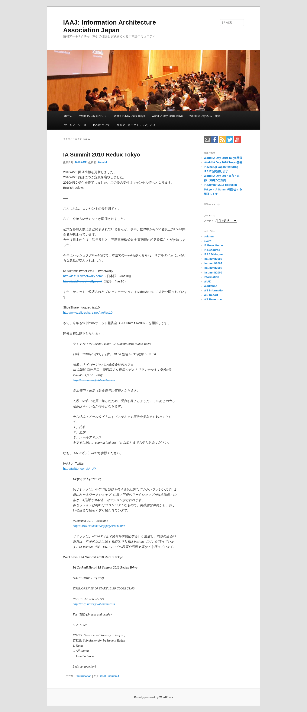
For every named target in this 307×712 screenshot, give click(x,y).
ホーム (68, 115)
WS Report (211, 295)
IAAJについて (101, 125)
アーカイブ (210, 220)
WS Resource (213, 299)
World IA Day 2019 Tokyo (129, 115)
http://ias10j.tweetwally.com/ (83, 276)
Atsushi (102, 162)
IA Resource (212, 249)
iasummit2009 (213, 272)
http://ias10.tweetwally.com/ (82, 281)
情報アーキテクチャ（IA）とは (136, 125)
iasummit (113, 676)
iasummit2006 (213, 258)
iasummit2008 (213, 267)
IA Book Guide (213, 245)
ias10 (103, 676)
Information (84, 676)
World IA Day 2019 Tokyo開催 (223, 157)
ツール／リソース (75, 125)
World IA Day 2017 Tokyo (204, 115)
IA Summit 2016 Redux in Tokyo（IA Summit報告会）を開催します (223, 189)
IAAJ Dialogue (213, 254)
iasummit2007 (213, 263)
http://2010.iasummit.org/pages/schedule (99, 526)
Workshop (210, 286)
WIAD (207, 281)
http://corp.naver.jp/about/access (94, 380)
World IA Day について (93, 115)
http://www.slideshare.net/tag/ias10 (88, 312)
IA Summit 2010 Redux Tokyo (101, 154)
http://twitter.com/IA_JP (79, 468)
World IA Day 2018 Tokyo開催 (223, 162)
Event (207, 241)
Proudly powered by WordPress (153, 697)
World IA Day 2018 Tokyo (167, 115)
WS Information (214, 290)
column (209, 236)
